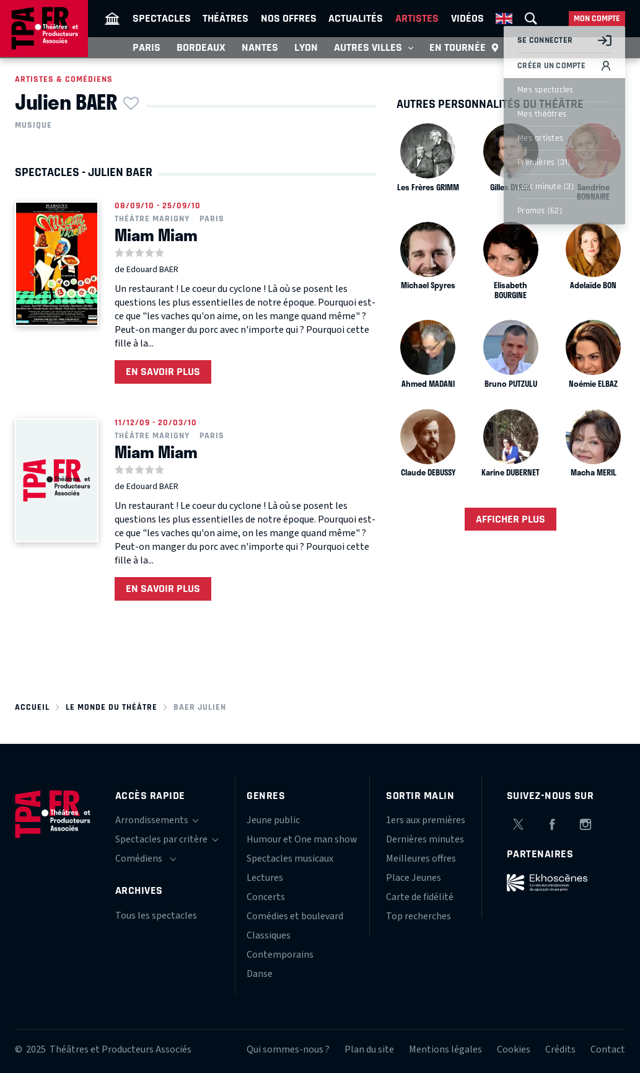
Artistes (417, 18)
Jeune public (273, 820)
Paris (146, 47)
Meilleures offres (421, 858)
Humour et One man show (302, 839)
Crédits (560, 1049)
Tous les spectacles (156, 915)
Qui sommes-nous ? (288, 1049)
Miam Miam (156, 235)
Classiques (269, 935)
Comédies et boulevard (295, 916)
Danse (260, 974)
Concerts (266, 897)
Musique (33, 125)
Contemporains (280, 954)
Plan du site (369, 1049)
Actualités (355, 18)
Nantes (260, 47)
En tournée (464, 47)
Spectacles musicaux (290, 858)
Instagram (585, 822)
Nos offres (289, 18)
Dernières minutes (425, 839)
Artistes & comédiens (64, 79)
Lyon (306, 47)
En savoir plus (163, 371)
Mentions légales (445, 1049)
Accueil (32, 707)
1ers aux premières (425, 820)
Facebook (552, 822)
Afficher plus (510, 519)
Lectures (265, 878)
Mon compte (597, 18)
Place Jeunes (413, 878)
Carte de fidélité (420, 897)
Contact (607, 1049)
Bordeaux (201, 47)
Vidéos (467, 18)
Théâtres (225, 18)
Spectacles (162, 18)
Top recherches (418, 916)
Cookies (513, 1049)
